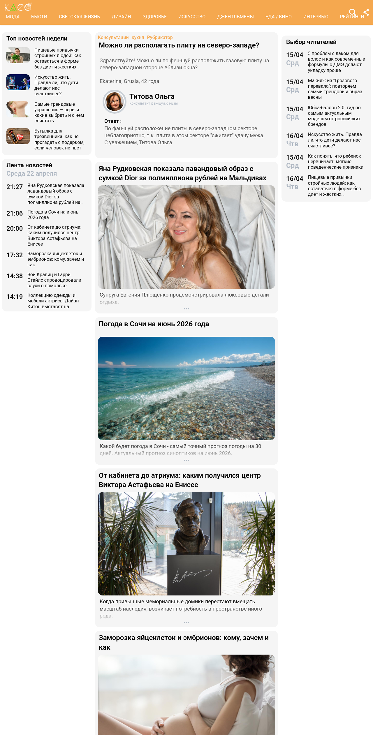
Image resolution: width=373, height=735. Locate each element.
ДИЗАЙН (121, 17)
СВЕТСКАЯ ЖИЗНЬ (79, 17)
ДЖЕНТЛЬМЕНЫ (235, 17)
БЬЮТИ (39, 17)
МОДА (13, 17)
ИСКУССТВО (191, 17)
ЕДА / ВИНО (278, 17)
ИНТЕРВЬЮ (315, 17)
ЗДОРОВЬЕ (155, 17)
